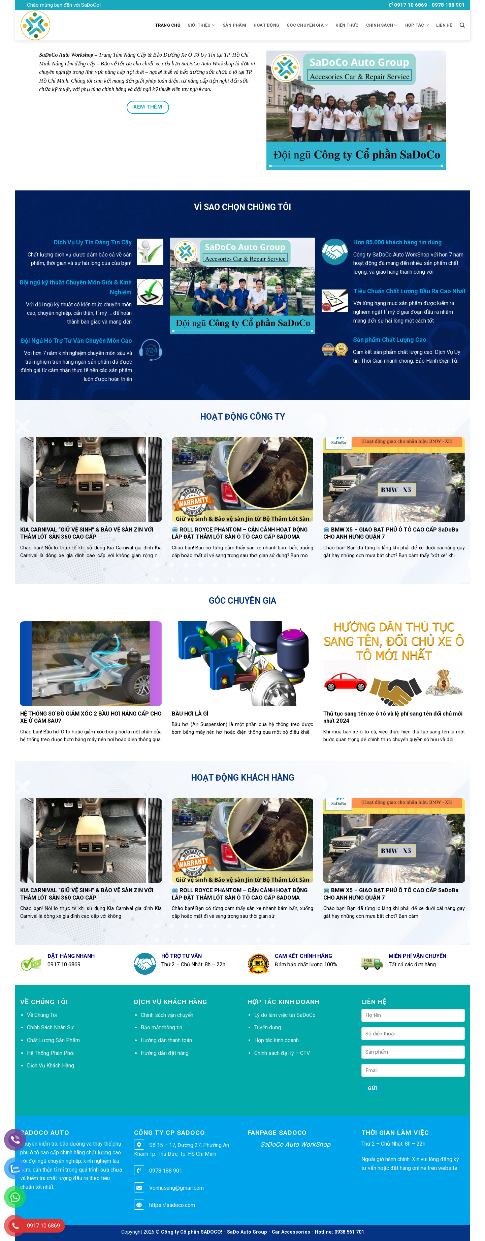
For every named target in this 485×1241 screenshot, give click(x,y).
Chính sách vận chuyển (167, 1015)
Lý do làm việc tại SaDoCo (285, 1015)
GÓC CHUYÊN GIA (307, 25)
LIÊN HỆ (444, 25)
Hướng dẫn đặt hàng (165, 1053)
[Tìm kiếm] (462, 25)
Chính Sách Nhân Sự (50, 1027)
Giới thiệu (201, 25)
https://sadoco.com (172, 1205)
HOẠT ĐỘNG (266, 25)
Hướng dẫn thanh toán (166, 1040)
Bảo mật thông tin (161, 1027)
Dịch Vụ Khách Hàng (50, 1065)
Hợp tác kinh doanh (276, 1040)
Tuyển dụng (267, 1027)
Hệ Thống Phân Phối (50, 1053)
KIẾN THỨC (346, 25)
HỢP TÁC (417, 25)
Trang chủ (167, 25)
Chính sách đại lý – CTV (282, 1053)
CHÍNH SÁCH (382, 25)
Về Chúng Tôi (42, 1015)
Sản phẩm (234, 25)
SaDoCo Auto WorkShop (295, 1144)
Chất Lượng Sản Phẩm (53, 1040)
